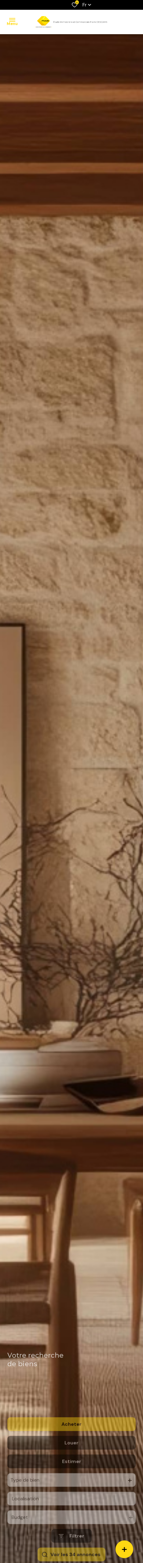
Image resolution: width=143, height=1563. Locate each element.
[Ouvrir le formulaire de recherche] (71, 1556)
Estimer (71, 1481)
